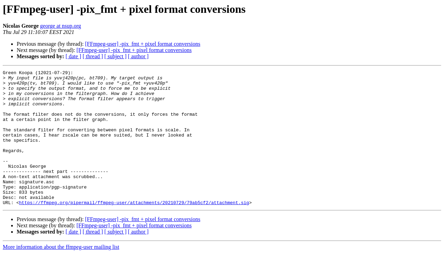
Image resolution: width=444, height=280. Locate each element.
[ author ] (138, 56)
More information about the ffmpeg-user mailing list (61, 274)
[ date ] (73, 56)
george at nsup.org (60, 26)
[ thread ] (93, 56)
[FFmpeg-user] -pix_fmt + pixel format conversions (142, 44)
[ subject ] (115, 56)
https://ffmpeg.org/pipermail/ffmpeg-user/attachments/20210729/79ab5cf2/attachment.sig (134, 229)
